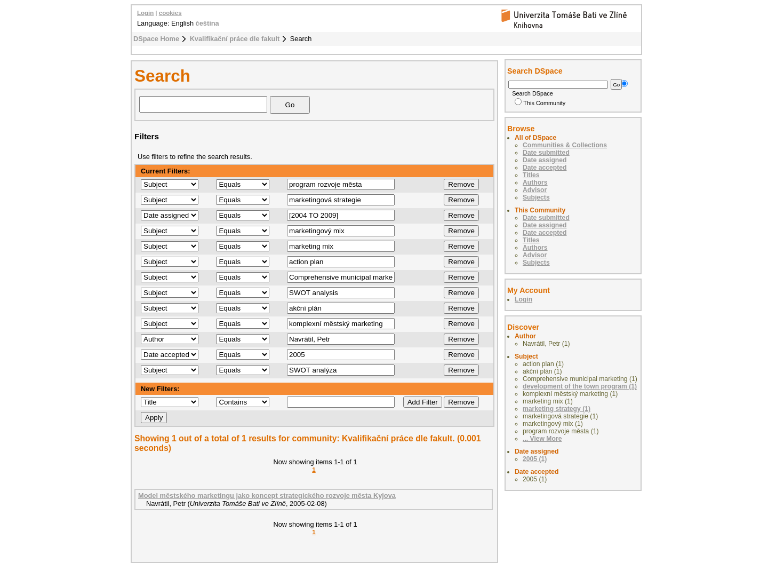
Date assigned (544, 160)
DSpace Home (156, 39)
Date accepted (544, 167)
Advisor (535, 190)
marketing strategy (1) (556, 409)
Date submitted (546, 152)
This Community (540, 103)
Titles (531, 175)
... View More (542, 438)
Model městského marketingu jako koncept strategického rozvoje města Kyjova (267, 495)
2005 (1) (535, 459)
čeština (207, 23)
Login (145, 13)
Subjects (536, 197)
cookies (170, 13)
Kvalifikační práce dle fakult (235, 39)
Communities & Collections (565, 145)
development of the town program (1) (580, 386)
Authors (535, 182)
